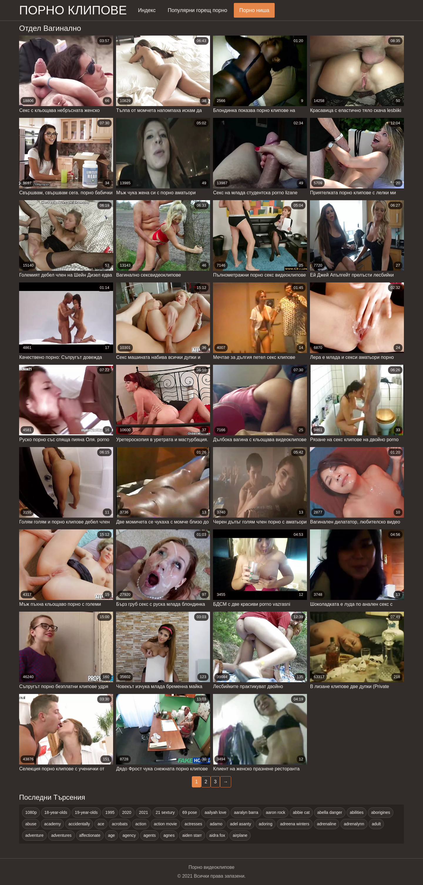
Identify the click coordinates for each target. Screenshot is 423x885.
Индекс (147, 10)
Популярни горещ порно (197, 10)
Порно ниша (254, 10)
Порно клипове (73, 10)
